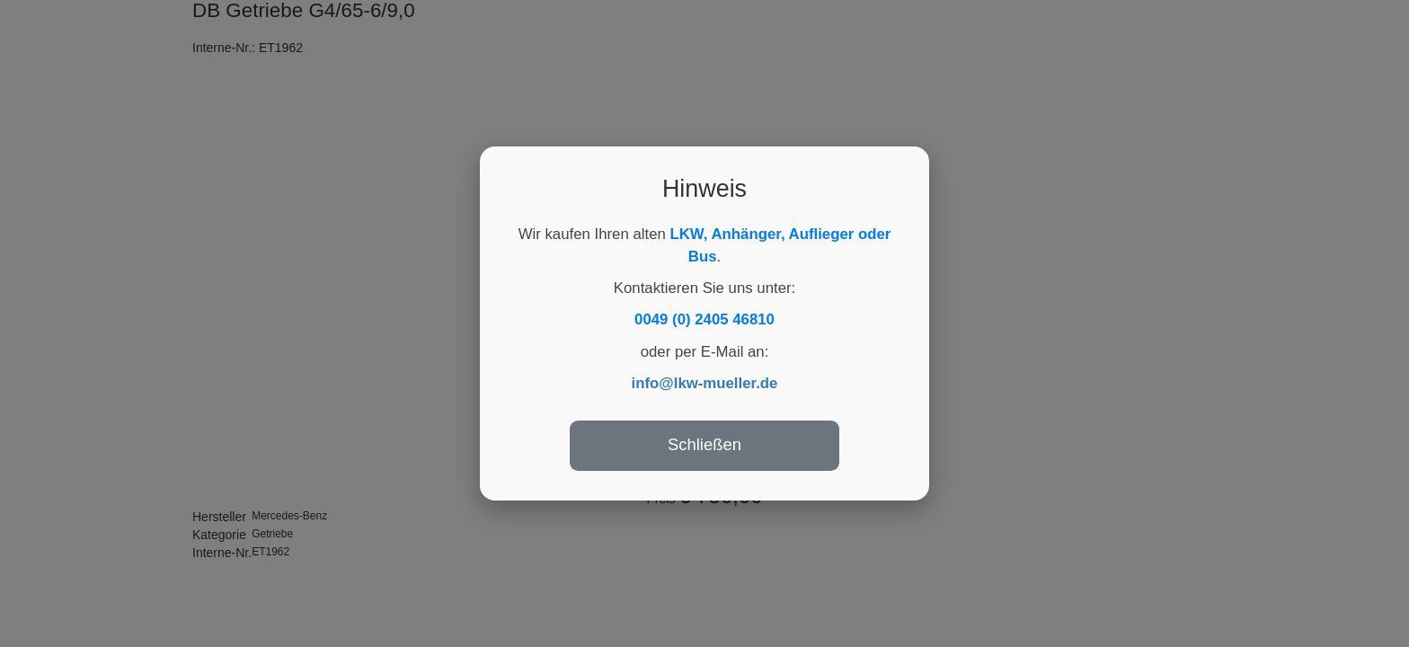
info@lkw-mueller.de (705, 383)
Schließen (704, 444)
